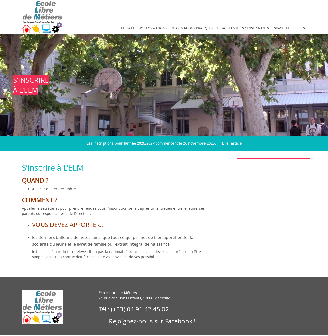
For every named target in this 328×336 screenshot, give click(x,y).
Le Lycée (128, 28)
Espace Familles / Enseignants (243, 28)
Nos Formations (152, 28)
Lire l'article (232, 143)
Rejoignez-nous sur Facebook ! (151, 321)
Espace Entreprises (288, 28)
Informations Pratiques (192, 28)
